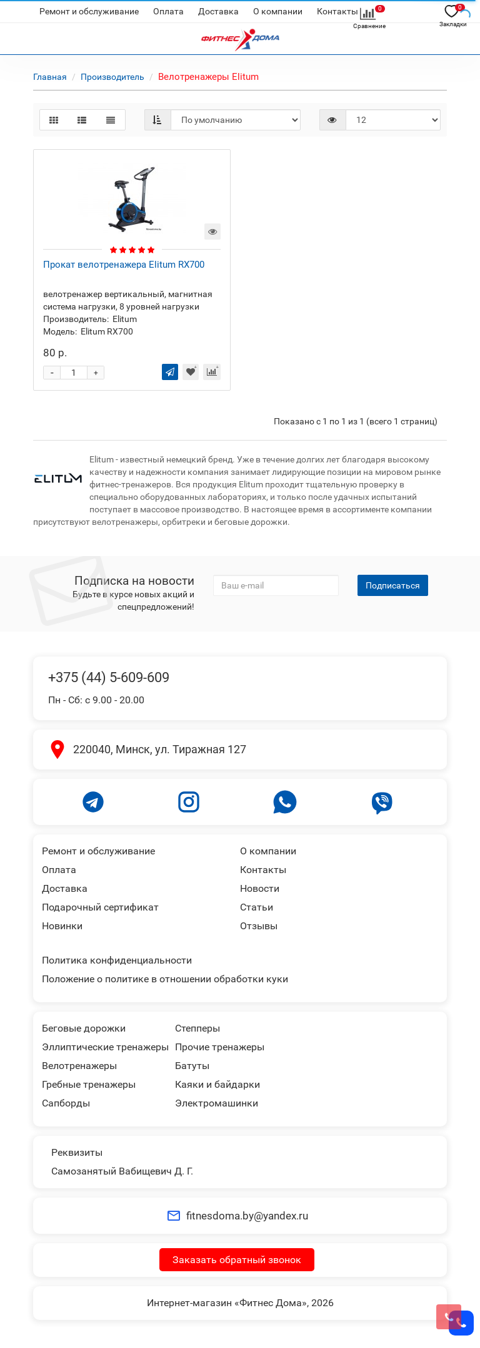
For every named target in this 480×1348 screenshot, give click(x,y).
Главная (50, 77)
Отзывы (259, 926)
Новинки (62, 926)
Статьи (256, 907)
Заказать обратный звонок (236, 1260)
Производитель (112, 77)
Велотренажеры (79, 1066)
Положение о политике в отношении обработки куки (165, 979)
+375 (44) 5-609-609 (108, 677)
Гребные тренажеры (89, 1084)
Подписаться (393, 585)
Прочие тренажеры (219, 1047)
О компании (277, 11)
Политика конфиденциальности (117, 960)
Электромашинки (216, 1103)
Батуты (192, 1066)
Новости (259, 888)
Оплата (168, 11)
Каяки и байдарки (217, 1084)
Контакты (337, 11)
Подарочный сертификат (100, 907)
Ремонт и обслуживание (89, 11)
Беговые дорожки (84, 1028)
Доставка (218, 11)
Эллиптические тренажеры (105, 1047)
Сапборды (66, 1103)
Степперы (197, 1028)
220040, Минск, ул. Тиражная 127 (159, 749)
